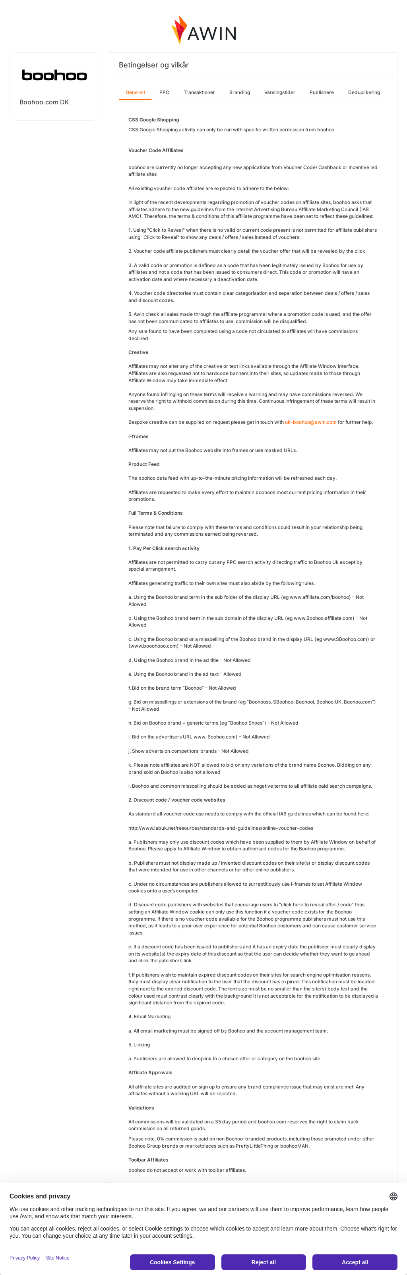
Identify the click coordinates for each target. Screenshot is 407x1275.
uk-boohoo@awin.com (311, 422)
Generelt (135, 92)
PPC (164, 92)
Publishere (322, 92)
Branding (239, 92)
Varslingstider (279, 92)
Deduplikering (364, 92)
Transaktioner (199, 92)
